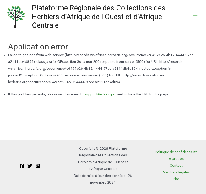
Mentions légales (176, 172)
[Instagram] (37, 165)
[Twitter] (29, 165)
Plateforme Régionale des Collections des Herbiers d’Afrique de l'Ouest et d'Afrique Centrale (98, 17)
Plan (176, 179)
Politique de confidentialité (176, 152)
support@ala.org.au (100, 94)
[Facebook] (21, 165)
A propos (176, 158)
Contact (176, 165)
